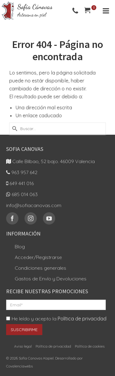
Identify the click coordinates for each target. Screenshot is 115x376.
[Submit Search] (13, 128)
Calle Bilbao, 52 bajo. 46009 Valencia (50, 161)
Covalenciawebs (19, 366)
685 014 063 (22, 194)
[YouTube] (49, 218)
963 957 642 (21, 172)
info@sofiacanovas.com (33, 205)
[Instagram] (31, 218)
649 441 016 (20, 183)
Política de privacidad (82, 319)
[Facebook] (12, 218)
